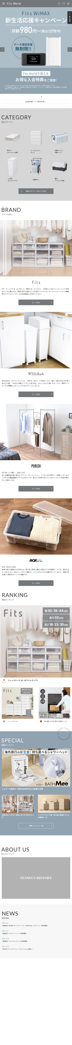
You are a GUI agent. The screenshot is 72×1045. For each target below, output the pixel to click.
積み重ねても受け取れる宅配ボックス (55, 721)
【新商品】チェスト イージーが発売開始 (14, 933)
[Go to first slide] (70, 49)
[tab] (30, 96)
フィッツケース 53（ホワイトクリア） (23, 680)
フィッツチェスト (12, 721)
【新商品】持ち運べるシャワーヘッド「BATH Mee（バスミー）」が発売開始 (24, 925)
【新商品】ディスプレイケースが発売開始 (14, 941)
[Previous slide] (2, 49)
